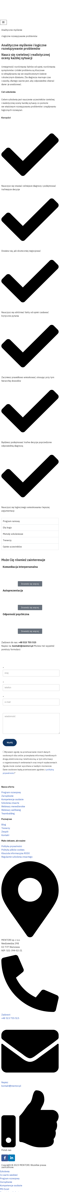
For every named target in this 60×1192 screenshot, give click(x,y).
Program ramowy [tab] (11, 521)
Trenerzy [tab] (7, 540)
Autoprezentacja (13, 590)
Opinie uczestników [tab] (12, 546)
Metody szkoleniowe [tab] (13, 534)
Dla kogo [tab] (7, 527)
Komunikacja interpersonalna (20, 567)
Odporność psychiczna (16, 614)
